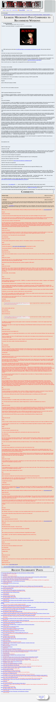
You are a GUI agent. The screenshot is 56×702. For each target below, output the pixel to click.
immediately (11, 205)
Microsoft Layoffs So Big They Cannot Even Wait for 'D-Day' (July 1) (13, 683)
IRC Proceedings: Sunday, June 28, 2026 (8, 636)
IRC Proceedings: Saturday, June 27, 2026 (8, 687)
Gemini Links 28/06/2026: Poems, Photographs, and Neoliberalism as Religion (15, 691)
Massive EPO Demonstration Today (7, 588)
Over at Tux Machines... (5, 594)
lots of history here (13, 564)
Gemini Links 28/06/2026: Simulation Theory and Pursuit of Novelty (13, 655)
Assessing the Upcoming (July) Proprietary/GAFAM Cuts (11, 649)
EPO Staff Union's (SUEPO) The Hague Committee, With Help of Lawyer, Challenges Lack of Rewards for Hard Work (22, 586)
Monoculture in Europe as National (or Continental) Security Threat (13, 630)
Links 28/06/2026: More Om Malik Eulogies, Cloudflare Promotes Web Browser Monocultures (17, 624)
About (7, 10)
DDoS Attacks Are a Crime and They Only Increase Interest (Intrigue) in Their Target (16, 605)
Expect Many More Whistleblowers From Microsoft (10, 665)
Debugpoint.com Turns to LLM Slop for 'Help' (9, 645)
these (18, 487)
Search (28, 10)
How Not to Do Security (5, 653)
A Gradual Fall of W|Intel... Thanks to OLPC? (41, 15)
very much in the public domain (19, 246)
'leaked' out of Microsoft (32, 187)
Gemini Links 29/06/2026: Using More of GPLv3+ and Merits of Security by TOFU (15, 598)
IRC (10, 10)
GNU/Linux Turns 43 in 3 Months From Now (9, 673)
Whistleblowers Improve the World (7, 669)
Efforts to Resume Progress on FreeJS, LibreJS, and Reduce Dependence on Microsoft (16, 667)
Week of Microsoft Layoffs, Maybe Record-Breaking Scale (11, 622)
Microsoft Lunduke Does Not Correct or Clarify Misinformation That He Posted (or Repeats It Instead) (19, 651)
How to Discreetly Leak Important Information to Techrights (11, 663)
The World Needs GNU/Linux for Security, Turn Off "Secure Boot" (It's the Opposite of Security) (18, 615)
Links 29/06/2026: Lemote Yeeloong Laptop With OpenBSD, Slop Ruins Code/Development (17, 600)
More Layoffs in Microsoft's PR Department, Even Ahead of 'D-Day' (13, 590)
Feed (31, 10)
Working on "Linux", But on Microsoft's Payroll (9, 677)
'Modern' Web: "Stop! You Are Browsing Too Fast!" (10, 626)
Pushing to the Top (4, 575)
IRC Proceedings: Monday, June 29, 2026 (8, 596)
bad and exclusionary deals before (34, 60)
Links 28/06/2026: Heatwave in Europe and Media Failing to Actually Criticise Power (16, 689)
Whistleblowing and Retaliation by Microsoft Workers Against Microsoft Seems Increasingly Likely (18, 607)
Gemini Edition (15, 10)
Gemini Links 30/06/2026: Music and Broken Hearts (10, 592)
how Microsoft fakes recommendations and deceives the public (28, 49)
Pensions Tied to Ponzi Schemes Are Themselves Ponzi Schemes (12, 628)
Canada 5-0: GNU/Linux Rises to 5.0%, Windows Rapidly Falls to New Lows (14, 632)
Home (4, 10)
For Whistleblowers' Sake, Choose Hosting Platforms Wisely (11, 661)
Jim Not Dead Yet (4, 681)
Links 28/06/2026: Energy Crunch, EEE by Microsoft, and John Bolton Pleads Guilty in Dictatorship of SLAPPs (20, 679)
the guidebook (11, 184)
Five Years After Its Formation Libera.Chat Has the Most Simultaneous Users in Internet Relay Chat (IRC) (19, 657)
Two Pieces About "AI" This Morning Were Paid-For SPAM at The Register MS (15, 620)
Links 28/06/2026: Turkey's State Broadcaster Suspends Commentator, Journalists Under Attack (18, 643)
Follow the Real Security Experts (6, 647)
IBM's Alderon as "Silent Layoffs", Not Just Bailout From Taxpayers (13, 581)
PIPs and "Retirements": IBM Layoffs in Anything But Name (11, 611)
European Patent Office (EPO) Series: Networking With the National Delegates (15, 579)
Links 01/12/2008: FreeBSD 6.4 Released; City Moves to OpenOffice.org (18, 15)
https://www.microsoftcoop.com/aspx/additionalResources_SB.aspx (14, 179)
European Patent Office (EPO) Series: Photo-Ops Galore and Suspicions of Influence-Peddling (17, 573)
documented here (47, 209)
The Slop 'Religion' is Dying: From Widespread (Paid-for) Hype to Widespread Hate (15, 659)
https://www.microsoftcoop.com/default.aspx (22, 160)
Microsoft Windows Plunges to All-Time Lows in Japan (10, 671)
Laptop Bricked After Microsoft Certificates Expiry (10, 583)
